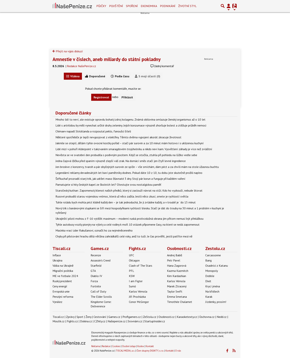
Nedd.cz (222, 317)
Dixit (208, 281)
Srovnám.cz (135, 321)
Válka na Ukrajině (63, 265)
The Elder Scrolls (101, 296)
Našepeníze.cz (117, 321)
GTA (93, 271)
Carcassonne (213, 255)
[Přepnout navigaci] (229, 5)
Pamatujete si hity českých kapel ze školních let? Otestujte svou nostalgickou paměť (108, 184)
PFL (131, 271)
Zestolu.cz (215, 248)
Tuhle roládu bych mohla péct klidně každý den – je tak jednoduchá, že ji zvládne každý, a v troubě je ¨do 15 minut (125, 202)
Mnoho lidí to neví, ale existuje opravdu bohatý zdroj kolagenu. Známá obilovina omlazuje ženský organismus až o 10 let (130, 119)
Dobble (209, 276)
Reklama (95, 346)
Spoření (132, 6)
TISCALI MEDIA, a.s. (125, 350)
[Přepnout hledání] (223, 5)
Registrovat (101, 97)
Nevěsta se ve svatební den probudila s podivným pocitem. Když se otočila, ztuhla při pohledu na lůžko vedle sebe (126, 155)
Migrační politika (63, 271)
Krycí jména (212, 286)
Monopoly (211, 271)
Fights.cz (137, 248)
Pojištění (116, 6)
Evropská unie (61, 291)
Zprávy (70, 317)
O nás (178, 350)
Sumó (132, 286)
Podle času (120, 76)
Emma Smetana (177, 296)
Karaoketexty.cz (187, 317)
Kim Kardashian (176, 276)
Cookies (116, 346)
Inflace (57, 255)
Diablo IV (96, 276)
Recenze (96, 255)
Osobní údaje (129, 346)
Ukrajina (57, 260)
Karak (208, 296)
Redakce (106, 346)
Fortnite (96, 286)
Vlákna (73, 76)
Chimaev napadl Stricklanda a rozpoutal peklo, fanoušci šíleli (93, 131)
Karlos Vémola (138, 291)
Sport (80, 317)
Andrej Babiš (174, 255)
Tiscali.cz (61, 248)
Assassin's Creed (100, 260)
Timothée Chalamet (179, 302)
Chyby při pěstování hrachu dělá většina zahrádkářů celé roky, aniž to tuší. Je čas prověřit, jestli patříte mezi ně (123, 236)
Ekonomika (149, 6)
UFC (131, 255)
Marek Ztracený (176, 286)
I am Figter (136, 281)
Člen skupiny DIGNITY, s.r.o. (150, 350)
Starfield (96, 265)
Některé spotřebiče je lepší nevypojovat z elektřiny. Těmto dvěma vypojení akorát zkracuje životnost (118, 137)
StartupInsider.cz (154, 321)
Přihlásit (127, 97)
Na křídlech (212, 291)
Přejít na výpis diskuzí (68, 51)
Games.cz (100, 248)
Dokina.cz (86, 321)
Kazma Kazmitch (177, 271)
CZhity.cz (99, 321)
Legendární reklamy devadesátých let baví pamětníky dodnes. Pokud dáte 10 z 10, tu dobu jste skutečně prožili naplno (128, 173)
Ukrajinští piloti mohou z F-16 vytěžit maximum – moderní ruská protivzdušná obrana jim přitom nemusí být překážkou (129, 218)
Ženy (88, 317)
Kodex (141, 346)
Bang (208, 260)
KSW (132, 276)
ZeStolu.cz (149, 317)
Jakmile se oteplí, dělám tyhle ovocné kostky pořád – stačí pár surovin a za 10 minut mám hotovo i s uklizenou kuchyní (129, 143)
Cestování (100, 317)
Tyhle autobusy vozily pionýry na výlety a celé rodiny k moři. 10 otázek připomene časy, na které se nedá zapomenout (127, 224)
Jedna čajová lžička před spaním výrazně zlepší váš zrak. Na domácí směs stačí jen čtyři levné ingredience (120, 161)
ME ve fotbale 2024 (65, 276)
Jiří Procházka (137, 296)
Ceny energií (60, 286)
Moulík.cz (59, 321)
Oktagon (134, 260)
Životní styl (187, 6)
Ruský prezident (62, 281)
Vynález (57, 302)
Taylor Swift (174, 291)
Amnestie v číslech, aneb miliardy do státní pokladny (107, 59)
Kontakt (150, 346)
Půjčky (101, 6)
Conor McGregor (139, 302)
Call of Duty (98, 291)
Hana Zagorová (176, 265)
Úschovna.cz (207, 317)
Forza (94, 281)
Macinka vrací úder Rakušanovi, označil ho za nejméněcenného (94, 230)
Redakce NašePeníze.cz (81, 66)
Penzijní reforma (63, 296)
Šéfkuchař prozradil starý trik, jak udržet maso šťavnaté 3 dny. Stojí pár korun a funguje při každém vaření (120, 178)
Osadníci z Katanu (216, 265)
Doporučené (95, 76)
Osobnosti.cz (179, 248)
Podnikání (167, 6)
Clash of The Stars (140, 265)
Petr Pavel (173, 260)
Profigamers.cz (131, 317)
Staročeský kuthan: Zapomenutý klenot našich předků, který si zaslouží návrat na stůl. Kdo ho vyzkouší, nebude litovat (129, 190)
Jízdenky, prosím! (215, 302)
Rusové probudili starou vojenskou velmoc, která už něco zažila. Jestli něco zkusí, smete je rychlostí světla (121, 196)
